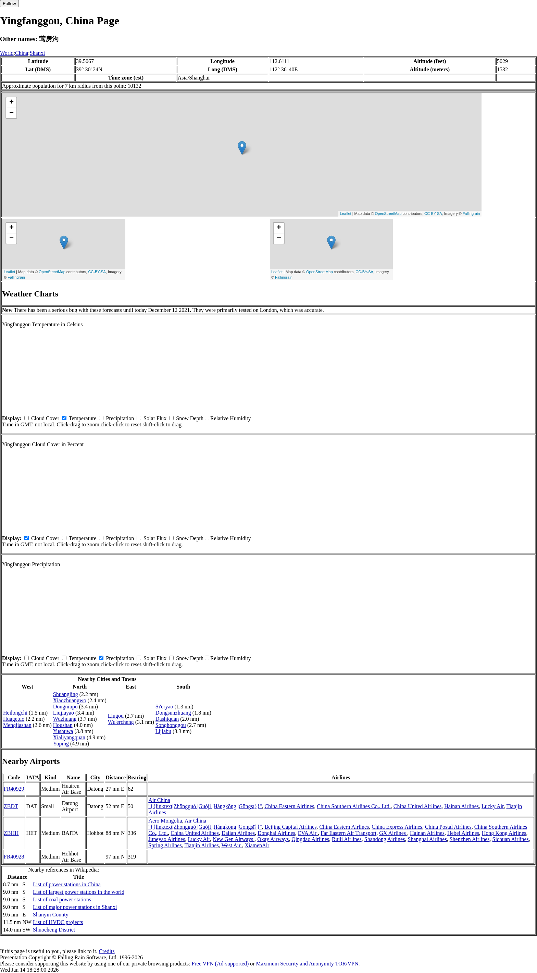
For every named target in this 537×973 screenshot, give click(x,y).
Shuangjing (65, 694)
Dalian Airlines (238, 833)
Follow (9, 3)
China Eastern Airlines (289, 806)
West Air (231, 845)
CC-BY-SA (433, 213)
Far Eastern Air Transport (348, 833)
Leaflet (345, 213)
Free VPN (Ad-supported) (220, 963)
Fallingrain (471, 213)
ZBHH (11, 833)
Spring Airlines (165, 845)
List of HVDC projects (58, 922)
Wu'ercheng (121, 722)
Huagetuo (13, 719)
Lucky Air (493, 806)
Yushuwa (63, 731)
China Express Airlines (397, 827)
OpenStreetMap (388, 213)
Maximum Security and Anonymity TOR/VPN (307, 963)
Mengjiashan (17, 725)
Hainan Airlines (461, 806)
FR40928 (14, 857)
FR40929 (14, 789)
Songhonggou (170, 725)
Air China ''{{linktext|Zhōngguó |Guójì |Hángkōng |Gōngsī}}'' (205, 803)
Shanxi (37, 53)
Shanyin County (50, 914)
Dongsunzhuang (173, 713)
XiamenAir (257, 845)
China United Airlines (417, 806)
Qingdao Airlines (310, 839)
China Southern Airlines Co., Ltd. (354, 806)
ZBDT (11, 806)
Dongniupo (65, 706)
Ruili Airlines (347, 839)
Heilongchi (15, 713)
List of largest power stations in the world (78, 892)
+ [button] (11, 102)
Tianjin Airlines (201, 845)
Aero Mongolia (165, 821)
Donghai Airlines (276, 833)
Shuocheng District (54, 930)
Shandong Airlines (384, 839)
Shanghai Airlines (427, 839)
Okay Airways (273, 839)
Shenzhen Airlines (470, 839)
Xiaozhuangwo (69, 700)
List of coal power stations (62, 899)
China (21, 53)
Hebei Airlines (463, 833)
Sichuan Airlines (510, 839)
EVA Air (308, 833)
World (7, 53)
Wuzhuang (65, 719)
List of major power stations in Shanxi (75, 907)
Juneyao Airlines (166, 839)
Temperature (83, 418)
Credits (106, 951)
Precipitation (120, 418)
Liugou (116, 716)
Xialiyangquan (69, 737)
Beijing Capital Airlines (290, 827)
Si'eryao (164, 706)
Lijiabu (163, 731)
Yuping (61, 743)
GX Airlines (393, 833)
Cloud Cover (45, 418)
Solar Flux (154, 418)
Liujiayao (63, 713)
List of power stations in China (67, 884)
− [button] (11, 113)
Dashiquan (167, 719)
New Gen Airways (233, 839)
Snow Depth (189, 418)
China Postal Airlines (448, 827)
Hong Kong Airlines (504, 833)
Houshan (63, 725)
